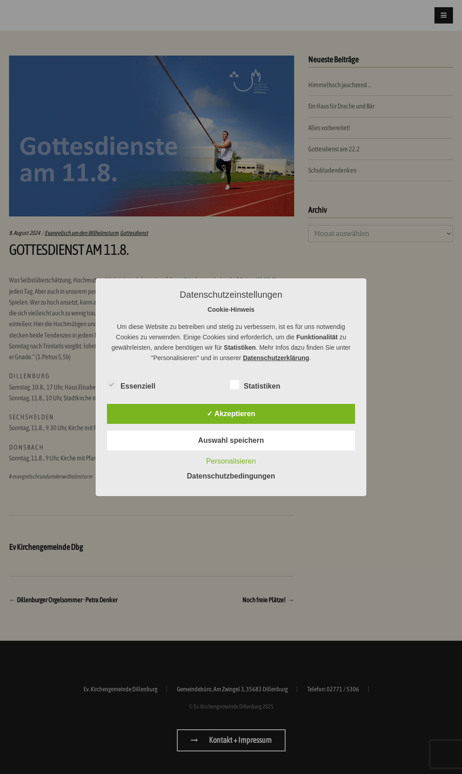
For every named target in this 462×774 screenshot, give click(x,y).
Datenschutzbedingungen (231, 476)
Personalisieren (231, 461)
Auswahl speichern (231, 440)
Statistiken (255, 384)
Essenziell (131, 384)
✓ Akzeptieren (231, 413)
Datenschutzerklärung (276, 357)
